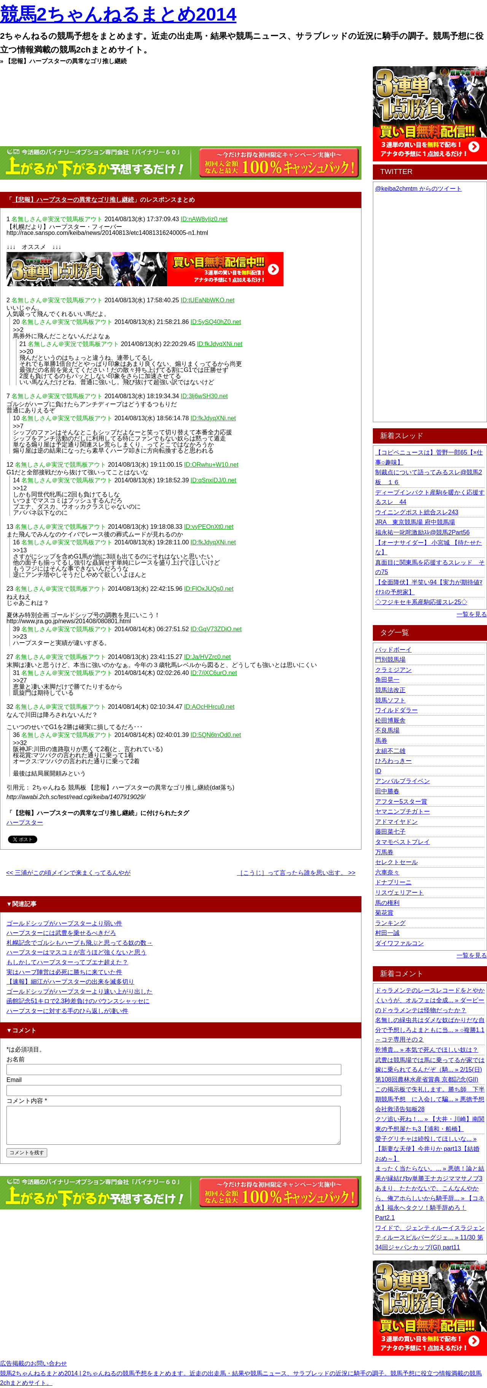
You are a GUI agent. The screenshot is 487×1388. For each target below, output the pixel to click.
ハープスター (24, 822)
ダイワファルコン (399, 943)
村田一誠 (387, 933)
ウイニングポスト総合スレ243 (416, 512)
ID (378, 771)
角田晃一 (387, 679)
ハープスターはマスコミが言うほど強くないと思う (76, 952)
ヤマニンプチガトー (402, 811)
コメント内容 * (26, 1101)
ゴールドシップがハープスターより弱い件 (64, 923)
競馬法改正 (390, 690)
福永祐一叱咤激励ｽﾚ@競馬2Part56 (422, 532)
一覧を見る (472, 614)
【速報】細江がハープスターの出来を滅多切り (70, 981)
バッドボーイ (393, 649)
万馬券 (384, 852)
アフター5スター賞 (401, 801)
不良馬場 (387, 730)
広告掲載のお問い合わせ (33, 1363)
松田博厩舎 (390, 720)
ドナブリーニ (393, 882)
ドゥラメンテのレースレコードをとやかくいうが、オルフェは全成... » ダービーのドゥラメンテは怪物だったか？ (430, 1000)
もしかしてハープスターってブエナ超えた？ (67, 962)
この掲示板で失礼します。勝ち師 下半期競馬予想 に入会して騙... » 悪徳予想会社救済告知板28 (430, 1099)
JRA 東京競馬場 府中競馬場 (415, 522)
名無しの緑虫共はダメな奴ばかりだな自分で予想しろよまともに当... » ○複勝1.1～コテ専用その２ (430, 1030)
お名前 (15, 1059)
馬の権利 (387, 903)
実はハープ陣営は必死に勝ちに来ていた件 (64, 972)
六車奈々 (387, 872)
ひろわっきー (393, 761)
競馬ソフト (390, 700)
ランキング (390, 923)
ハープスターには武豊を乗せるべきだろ (61, 933)
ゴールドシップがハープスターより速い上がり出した (79, 991)
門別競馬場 (390, 659)
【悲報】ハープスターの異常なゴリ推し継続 (73, 199)
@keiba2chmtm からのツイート (418, 188)
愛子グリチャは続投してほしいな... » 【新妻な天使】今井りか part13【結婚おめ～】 (427, 1148)
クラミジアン (393, 670)
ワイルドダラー (396, 710)
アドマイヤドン (396, 821)
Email (14, 1080)
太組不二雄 (390, 751)
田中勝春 (387, 791)
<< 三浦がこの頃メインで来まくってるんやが (68, 872)
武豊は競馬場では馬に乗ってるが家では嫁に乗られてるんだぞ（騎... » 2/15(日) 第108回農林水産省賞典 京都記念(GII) (430, 1070)
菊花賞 (384, 912)
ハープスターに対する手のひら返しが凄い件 (67, 1011)
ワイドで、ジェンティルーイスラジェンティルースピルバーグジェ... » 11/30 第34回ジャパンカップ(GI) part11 (430, 1238)
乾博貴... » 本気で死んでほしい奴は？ (426, 1050)
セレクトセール (396, 862)
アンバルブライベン (402, 781)
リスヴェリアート (399, 892)
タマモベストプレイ (402, 842)
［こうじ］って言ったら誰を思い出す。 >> (296, 872)
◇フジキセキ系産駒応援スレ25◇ (421, 602)
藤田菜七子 (390, 831)
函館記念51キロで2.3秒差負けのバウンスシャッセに (78, 1001)
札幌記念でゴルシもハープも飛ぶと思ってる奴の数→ (79, 943)
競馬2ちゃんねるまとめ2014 (118, 14)
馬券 (381, 740)
